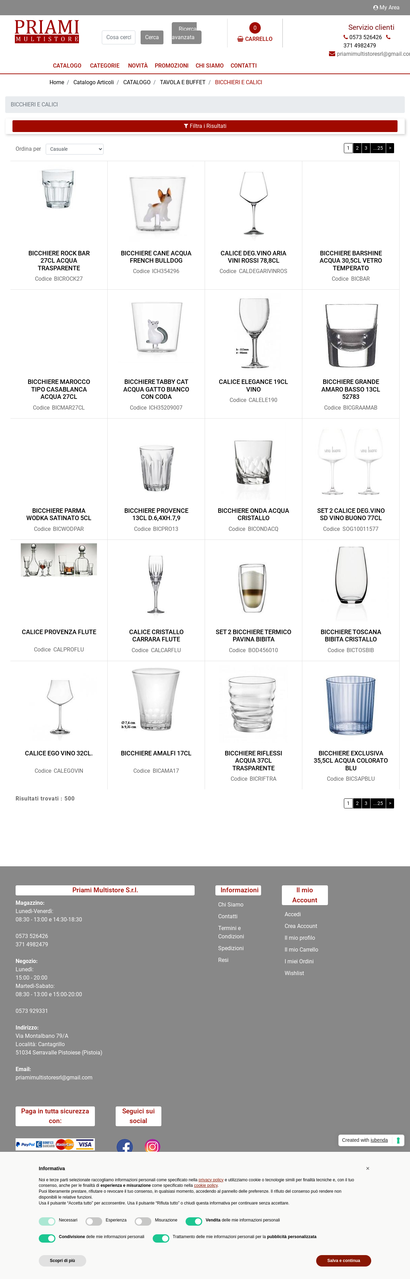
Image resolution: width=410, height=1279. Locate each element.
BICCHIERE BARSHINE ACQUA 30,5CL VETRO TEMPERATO (351, 260)
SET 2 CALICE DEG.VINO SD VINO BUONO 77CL (351, 514)
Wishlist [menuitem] (294, 973)
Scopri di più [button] (62, 1260)
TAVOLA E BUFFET (183, 82)
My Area (386, 7)
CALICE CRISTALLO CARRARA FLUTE (156, 635)
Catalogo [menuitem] (67, 65)
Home (57, 82)
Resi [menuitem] (223, 960)
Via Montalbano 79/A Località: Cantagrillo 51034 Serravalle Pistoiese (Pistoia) (59, 1044)
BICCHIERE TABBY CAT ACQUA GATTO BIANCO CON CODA (156, 389)
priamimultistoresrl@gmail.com (54, 1077)
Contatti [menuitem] (244, 65)
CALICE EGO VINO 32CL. (59, 753)
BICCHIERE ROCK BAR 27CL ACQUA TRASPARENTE (59, 260)
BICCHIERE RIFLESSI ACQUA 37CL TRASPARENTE (253, 761)
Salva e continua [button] (343, 1260)
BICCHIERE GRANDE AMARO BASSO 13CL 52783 (350, 389)
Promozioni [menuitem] (172, 65)
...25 (378, 148)
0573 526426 (32, 936)
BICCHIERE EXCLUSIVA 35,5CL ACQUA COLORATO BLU (351, 761)
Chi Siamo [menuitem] (210, 65)
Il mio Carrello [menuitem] (301, 949)
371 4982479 (32, 944)
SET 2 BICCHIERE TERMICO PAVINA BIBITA (253, 635)
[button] (152, 37)
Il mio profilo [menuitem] (300, 938)
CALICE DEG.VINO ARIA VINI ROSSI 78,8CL (253, 256)
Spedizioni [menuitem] (231, 948)
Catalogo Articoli (93, 82)
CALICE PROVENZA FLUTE (59, 632)
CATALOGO (137, 82)
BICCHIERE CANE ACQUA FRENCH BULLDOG (156, 256)
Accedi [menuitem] (293, 914)
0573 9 (24, 1011)
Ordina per (28, 149)
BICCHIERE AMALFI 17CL (156, 753)
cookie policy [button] (205, 1185)
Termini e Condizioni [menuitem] (231, 932)
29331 (40, 1011)
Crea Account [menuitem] (301, 926)
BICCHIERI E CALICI (238, 82)
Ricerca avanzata (184, 33)
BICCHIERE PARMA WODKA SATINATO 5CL (58, 514)
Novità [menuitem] (138, 65)
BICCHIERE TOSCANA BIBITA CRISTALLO (351, 635)
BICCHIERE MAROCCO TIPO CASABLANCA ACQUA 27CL (59, 389)
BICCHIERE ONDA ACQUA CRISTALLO (253, 514)
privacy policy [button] (211, 1179)
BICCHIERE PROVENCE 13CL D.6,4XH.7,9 (156, 514)
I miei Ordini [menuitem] (299, 961)
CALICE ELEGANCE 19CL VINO (253, 385)
